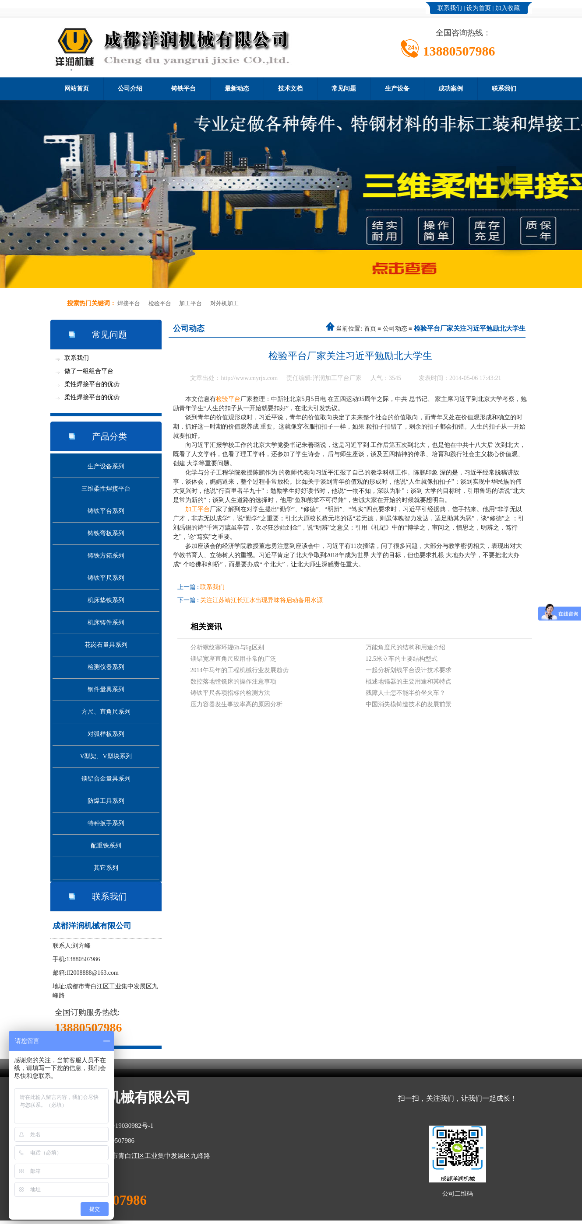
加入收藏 (507, 8)
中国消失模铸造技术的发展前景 (408, 704)
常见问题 (344, 88)
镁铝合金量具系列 (106, 778)
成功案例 (450, 88)
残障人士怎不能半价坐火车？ (405, 693)
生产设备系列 (106, 466)
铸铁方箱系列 (106, 555)
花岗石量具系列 (106, 645)
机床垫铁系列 (106, 600)
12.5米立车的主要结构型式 (402, 659)
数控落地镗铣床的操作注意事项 (233, 681)
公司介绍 (130, 88)
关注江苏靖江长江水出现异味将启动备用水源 (261, 600)
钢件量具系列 (106, 689)
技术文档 (290, 88)
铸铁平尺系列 (106, 578)
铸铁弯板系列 (106, 533)
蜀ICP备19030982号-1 (123, 1125)
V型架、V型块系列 (105, 756)
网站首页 (76, 88)
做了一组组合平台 (88, 371)
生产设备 (397, 88)
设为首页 (478, 8)
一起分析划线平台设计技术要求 (408, 670)
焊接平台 (128, 303)
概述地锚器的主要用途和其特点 (408, 681)
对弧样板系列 (106, 734)
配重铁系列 (106, 845)
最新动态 (237, 88)
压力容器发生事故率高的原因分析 (236, 704)
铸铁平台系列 (106, 511)
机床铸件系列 (106, 622)
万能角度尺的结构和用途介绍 (405, 647)
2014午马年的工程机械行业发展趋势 (239, 670)
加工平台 (190, 303)
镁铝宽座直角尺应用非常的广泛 (233, 659)
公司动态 (395, 328)
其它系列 (106, 868)
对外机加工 (224, 303)
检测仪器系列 (106, 667)
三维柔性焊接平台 (106, 488)
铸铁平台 (183, 88)
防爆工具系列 (106, 801)
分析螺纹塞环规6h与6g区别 (227, 647)
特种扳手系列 (106, 823)
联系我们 (449, 8)
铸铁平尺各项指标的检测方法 (230, 693)
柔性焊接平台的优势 (92, 384)
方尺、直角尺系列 (106, 711)
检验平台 (159, 303)
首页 (370, 328)
